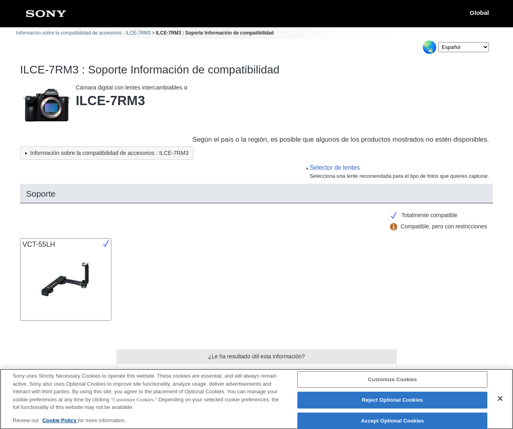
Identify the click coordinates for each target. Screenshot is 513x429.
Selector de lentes (335, 167)
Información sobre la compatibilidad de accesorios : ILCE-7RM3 (83, 33)
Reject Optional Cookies (392, 404)
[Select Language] (463, 47)
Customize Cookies (392, 383)
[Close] (500, 402)
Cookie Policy (60, 424)
